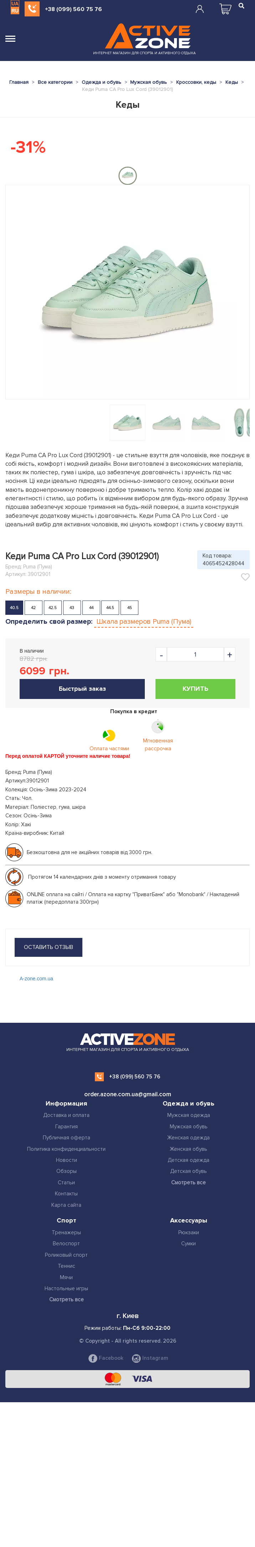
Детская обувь (188, 1171)
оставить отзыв (48, 947)
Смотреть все (188, 1182)
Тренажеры (66, 1232)
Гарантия (66, 1126)
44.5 (110, 608)
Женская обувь (188, 1149)
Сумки (188, 1243)
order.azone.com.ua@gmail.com (127, 1094)
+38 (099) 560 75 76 (73, 9)
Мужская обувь (189, 1126)
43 (72, 608)
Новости (66, 1160)
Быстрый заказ (82, 689)
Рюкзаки (188, 1232)
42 (33, 608)
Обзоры (66, 1171)
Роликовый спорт (66, 1255)
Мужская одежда (188, 1115)
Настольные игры (66, 1288)
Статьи (66, 1182)
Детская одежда (188, 1160)
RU (15, 11)
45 (129, 608)
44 (91, 608)
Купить (195, 689)
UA (15, 3)
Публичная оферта (66, 1137)
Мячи (66, 1277)
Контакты (66, 1193)
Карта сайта (66, 1205)
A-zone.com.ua (36, 978)
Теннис (66, 1266)
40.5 (14, 608)
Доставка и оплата (66, 1115)
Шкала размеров (143, 621)
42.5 (53, 608)
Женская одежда (188, 1137)
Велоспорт (66, 1243)
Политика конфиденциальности (66, 1149)
